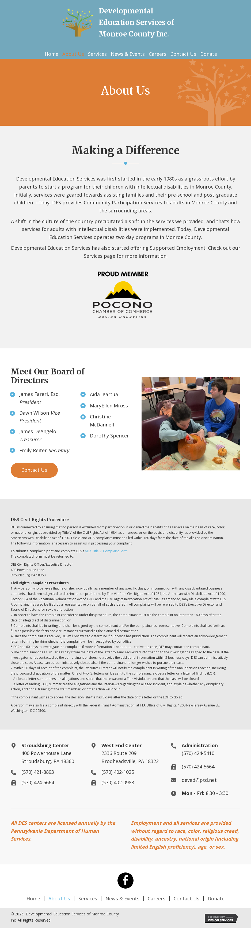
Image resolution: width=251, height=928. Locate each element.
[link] (51, 54)
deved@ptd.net (199, 780)
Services (87, 898)
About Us (59, 898)
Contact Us (186, 898)
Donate (216, 898)
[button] (34, 470)
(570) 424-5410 (198, 753)
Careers (156, 898)
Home (33, 898)
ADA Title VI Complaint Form (106, 551)
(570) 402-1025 (117, 772)
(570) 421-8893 (37, 772)
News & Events (122, 898)
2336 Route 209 (118, 753)
